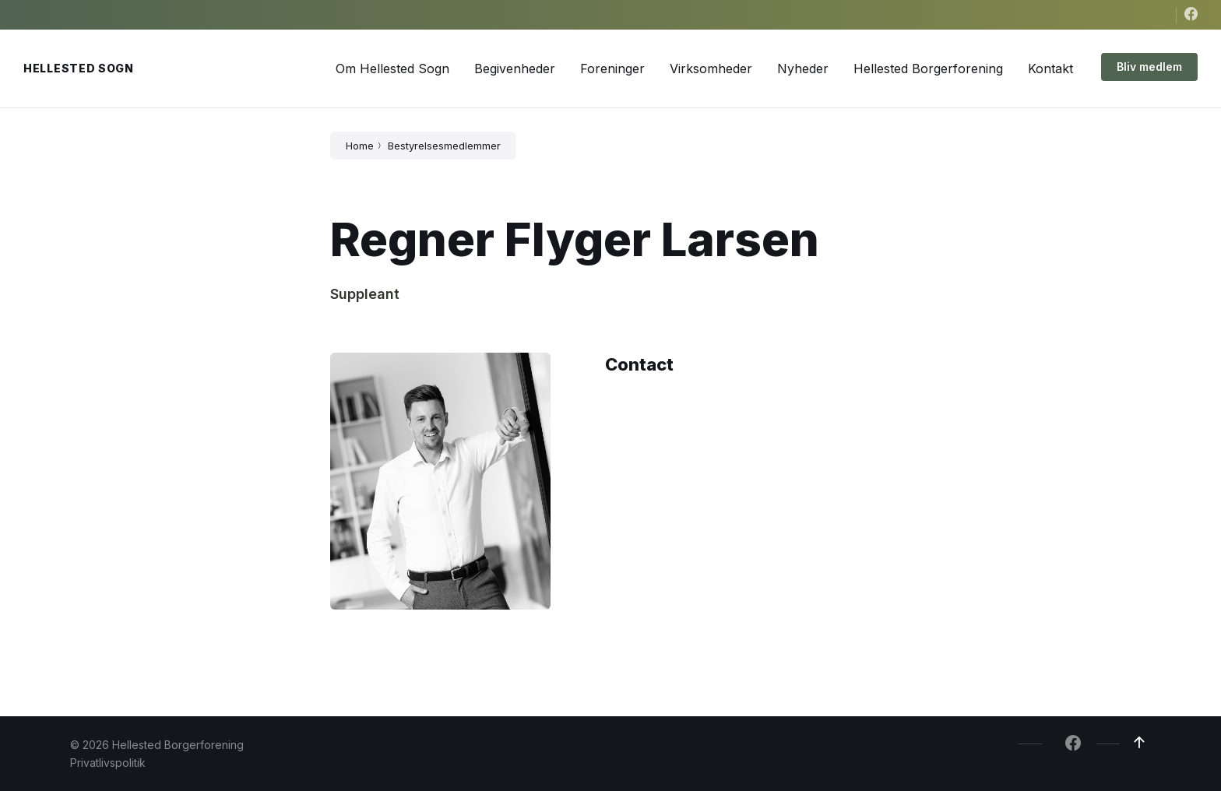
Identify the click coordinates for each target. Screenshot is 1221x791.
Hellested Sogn (78, 68)
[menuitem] (392, 68)
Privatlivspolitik (108, 762)
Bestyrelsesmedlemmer (444, 145)
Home (360, 145)
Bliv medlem (1149, 66)
